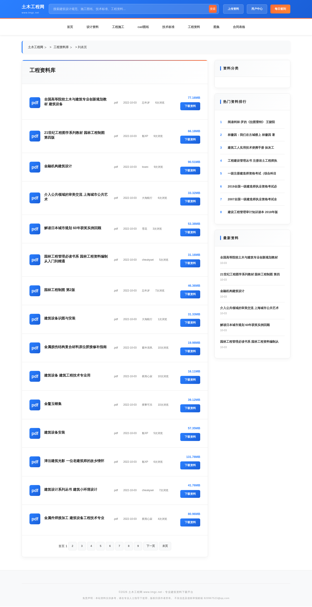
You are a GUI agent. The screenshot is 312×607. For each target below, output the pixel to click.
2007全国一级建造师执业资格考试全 (252, 199)
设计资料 (92, 27)
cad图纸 (143, 27)
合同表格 (239, 27)
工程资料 (194, 27)
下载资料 (190, 106)
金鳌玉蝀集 (53, 404)
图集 (216, 27)
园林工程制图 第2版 (60, 290)
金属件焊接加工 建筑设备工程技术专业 (74, 518)
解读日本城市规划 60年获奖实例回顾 (73, 228)
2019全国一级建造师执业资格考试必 (252, 186)
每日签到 (280, 8)
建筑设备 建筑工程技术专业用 (68, 375)
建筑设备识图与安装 (60, 318)
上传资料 (233, 8)
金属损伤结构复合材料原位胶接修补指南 (76, 347)
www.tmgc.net (30, 12)
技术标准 (168, 27)
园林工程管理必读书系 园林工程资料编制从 (249, 341)
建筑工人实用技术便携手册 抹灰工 (251, 147)
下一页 (152, 546)
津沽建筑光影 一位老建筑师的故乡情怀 (74, 461)
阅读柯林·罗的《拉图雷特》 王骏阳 (251, 122)
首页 (70, 27)
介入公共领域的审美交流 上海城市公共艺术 (249, 308)
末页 (167, 546)
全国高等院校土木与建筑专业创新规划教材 (249, 257)
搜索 (213, 8)
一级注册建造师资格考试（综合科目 (252, 173)
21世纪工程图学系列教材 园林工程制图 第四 (250, 274)
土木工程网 (33, 6)
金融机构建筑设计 (58, 166)
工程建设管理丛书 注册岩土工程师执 (252, 160)
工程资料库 (61, 47)
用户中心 (257, 8)
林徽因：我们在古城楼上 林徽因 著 (251, 135)
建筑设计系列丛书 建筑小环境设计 (71, 489)
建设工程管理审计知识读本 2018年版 (253, 212)
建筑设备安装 (55, 432)
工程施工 (118, 27)
